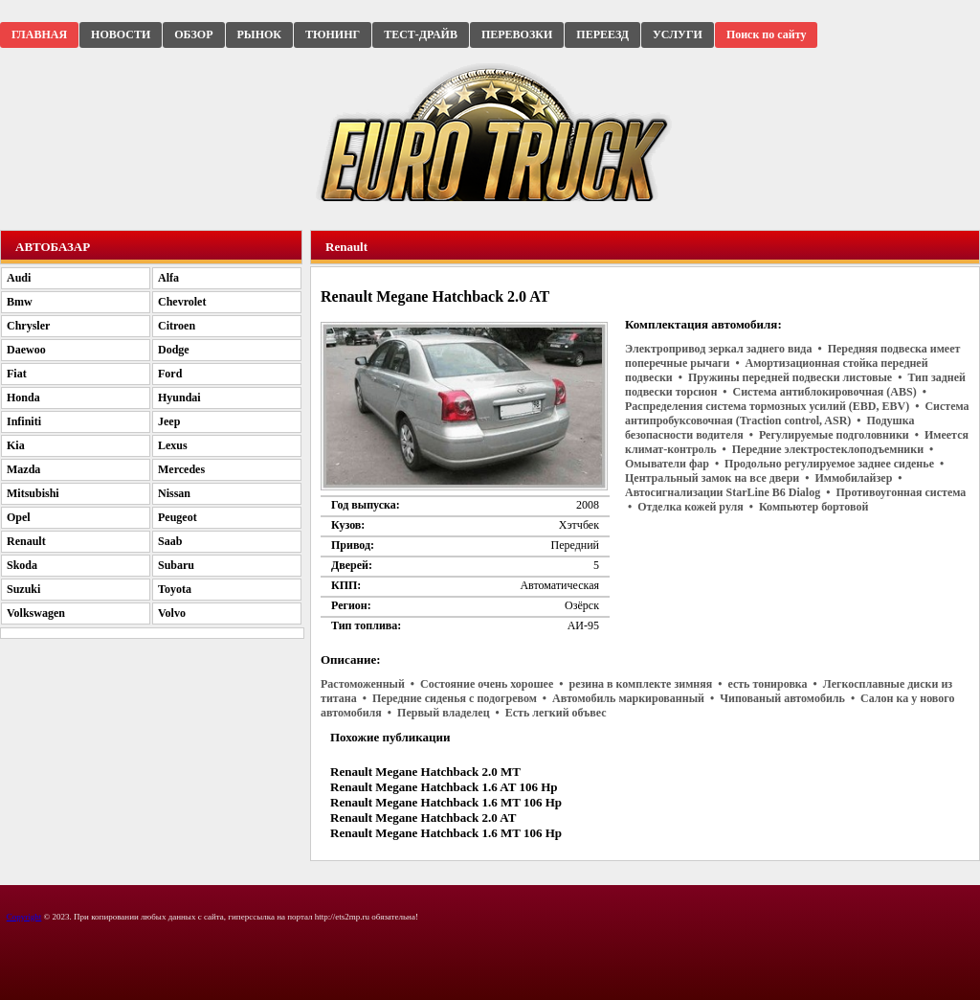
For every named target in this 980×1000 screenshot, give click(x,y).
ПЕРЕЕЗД (602, 34)
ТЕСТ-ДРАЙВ (420, 34)
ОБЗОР (193, 34)
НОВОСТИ (120, 34)
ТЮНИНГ (332, 34)
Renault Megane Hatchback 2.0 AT (423, 817)
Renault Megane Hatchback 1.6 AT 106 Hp (444, 787)
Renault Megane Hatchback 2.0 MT (425, 771)
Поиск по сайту (766, 34)
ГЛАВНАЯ (39, 34)
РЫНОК (259, 34)
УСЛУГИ (677, 34)
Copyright (24, 916)
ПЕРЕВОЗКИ (516, 34)
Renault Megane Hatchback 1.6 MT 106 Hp (446, 802)
